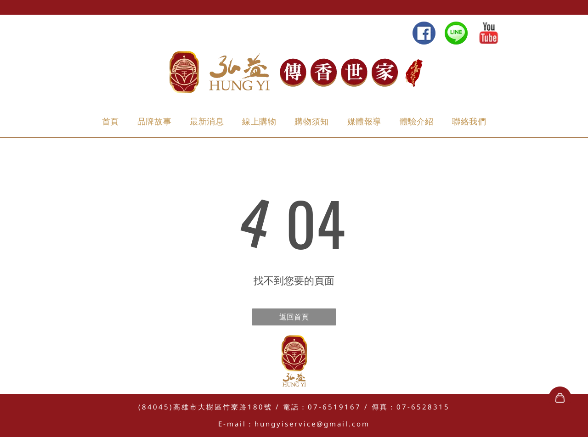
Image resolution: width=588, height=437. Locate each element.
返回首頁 (294, 317)
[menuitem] (110, 121)
